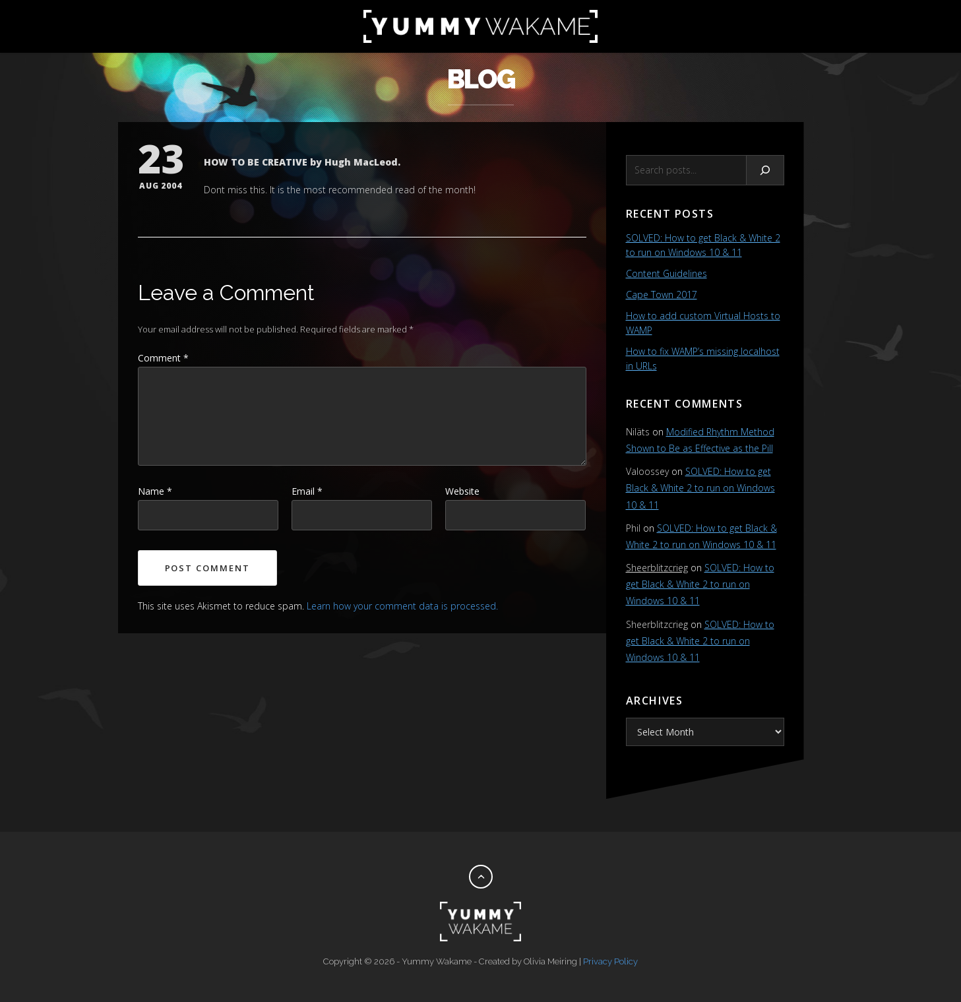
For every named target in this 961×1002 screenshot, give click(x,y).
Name (155, 491)
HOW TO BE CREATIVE (255, 162)
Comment (163, 358)
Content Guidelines (666, 273)
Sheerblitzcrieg (657, 567)
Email (307, 491)
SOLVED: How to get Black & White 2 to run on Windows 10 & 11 (700, 488)
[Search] (765, 170)
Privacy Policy (610, 961)
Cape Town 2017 (661, 294)
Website (462, 491)
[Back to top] (481, 877)
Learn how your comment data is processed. (402, 606)
